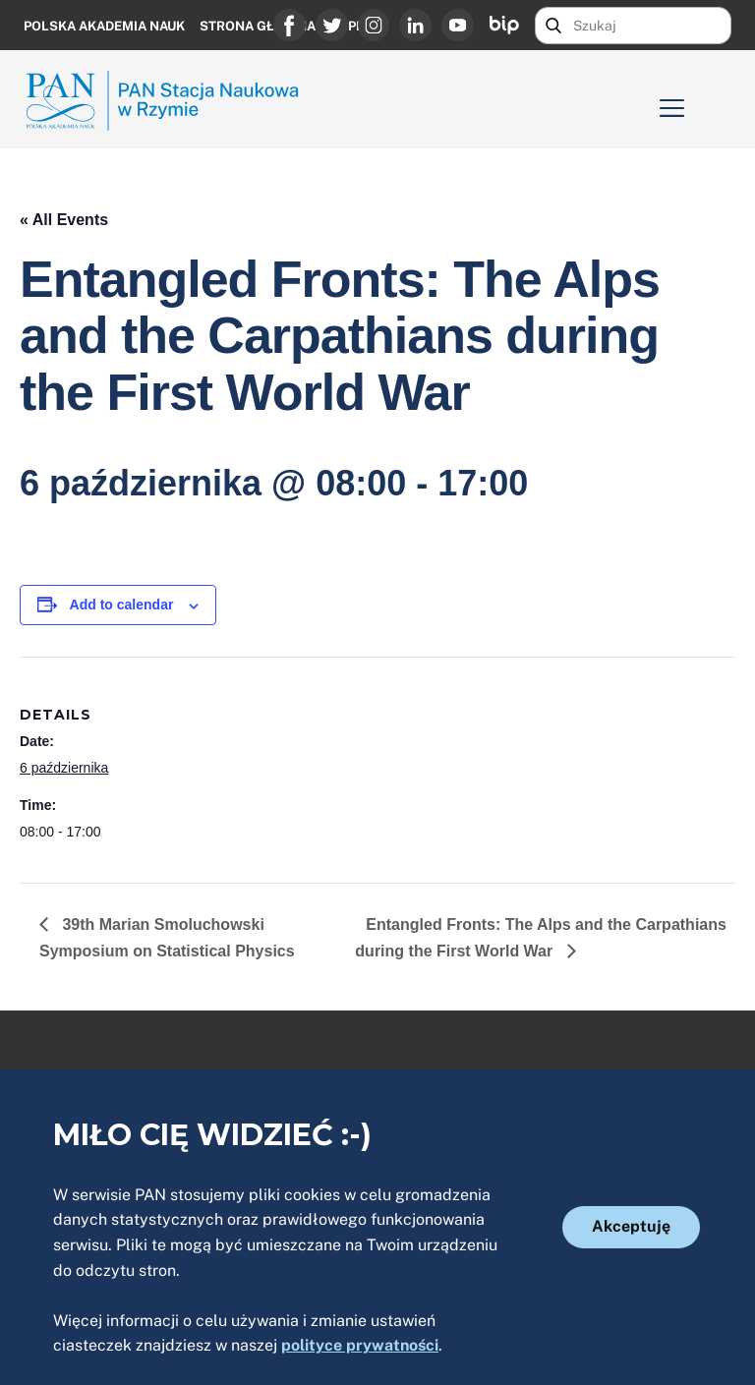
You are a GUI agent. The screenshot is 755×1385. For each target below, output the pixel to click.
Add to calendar (122, 604)
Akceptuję (631, 1226)
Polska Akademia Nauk (104, 26)
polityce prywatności (359, 1345)
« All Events (64, 219)
